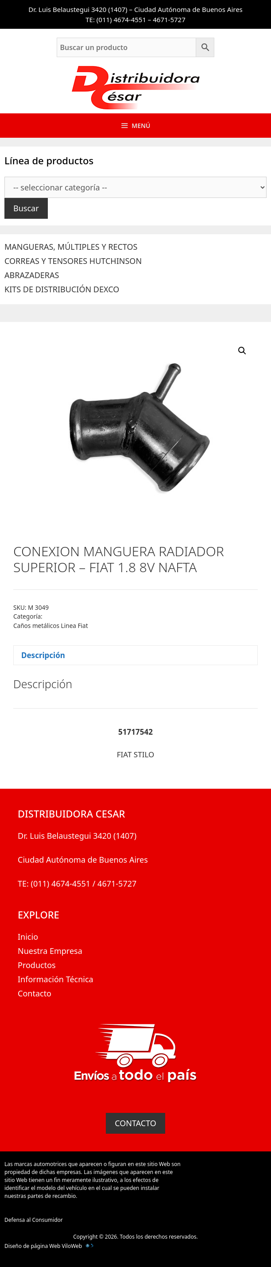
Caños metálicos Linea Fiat (50, 625)
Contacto (34, 993)
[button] (242, 351)
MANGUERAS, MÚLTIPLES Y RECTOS (70, 246)
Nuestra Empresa (50, 950)
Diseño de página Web (32, 1246)
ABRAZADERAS (31, 275)
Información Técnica (55, 979)
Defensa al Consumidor (33, 1220)
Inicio (28, 936)
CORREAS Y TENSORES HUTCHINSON (73, 261)
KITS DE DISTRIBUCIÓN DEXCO (61, 289)
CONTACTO (135, 1123)
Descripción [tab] (43, 655)
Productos (37, 965)
